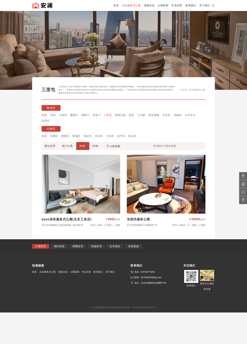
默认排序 (50, 146)
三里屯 (108, 115)
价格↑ (82, 146)
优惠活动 (149, 5)
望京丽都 (154, 115)
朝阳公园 (120, 115)
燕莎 (131, 115)
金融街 (178, 115)
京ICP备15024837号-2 (144, 307)
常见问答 (177, 5)
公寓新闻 (163, 5)
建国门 (74, 115)
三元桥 (141, 115)
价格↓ (96, 146)
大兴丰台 (190, 115)
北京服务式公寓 (131, 5)
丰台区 (99, 136)
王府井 (63, 115)
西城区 (76, 136)
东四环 (46, 120)
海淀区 (88, 136)
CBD (53, 115)
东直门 (97, 115)
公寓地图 (113, 146)
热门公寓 (67, 146)
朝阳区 (65, 136)
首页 (116, 5)
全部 (44, 115)
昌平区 (121, 136)
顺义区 (132, 136)
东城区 (54, 136)
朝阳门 (85, 115)
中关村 (166, 115)
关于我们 (204, 5)
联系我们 (190, 5)
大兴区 (110, 136)
